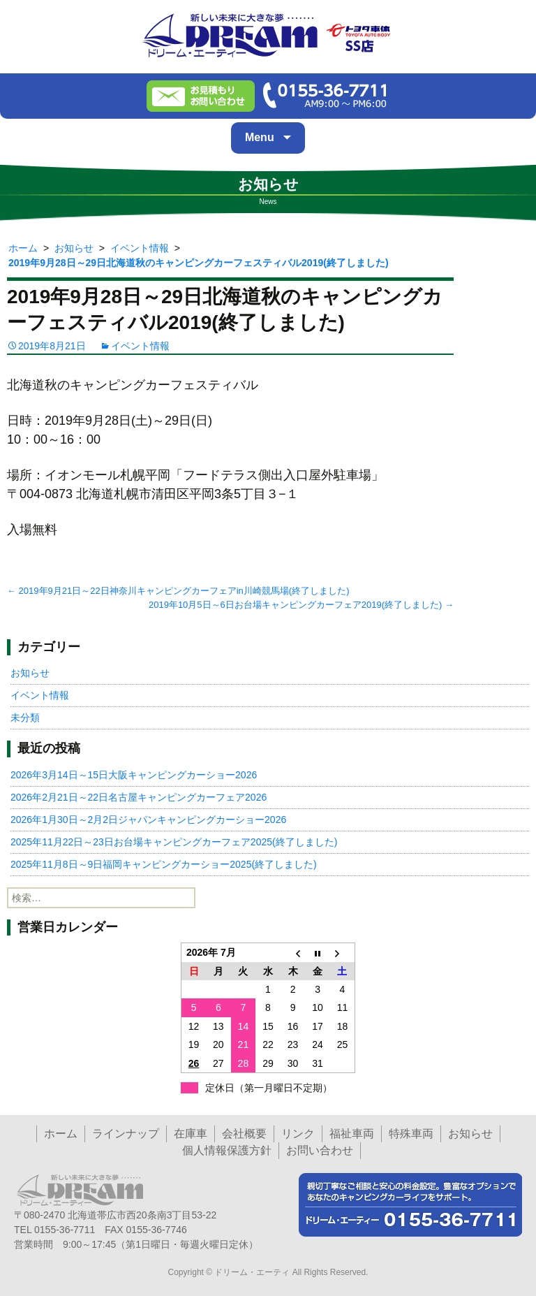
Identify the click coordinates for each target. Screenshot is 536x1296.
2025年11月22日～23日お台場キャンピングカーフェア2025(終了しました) (173, 841)
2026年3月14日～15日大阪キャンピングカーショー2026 (133, 774)
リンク (298, 1134)
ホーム (60, 1134)
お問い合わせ (319, 1150)
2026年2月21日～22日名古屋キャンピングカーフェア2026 (138, 797)
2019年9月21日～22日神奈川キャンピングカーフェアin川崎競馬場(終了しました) (178, 590)
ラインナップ (125, 1134)
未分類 (25, 717)
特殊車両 (411, 1134)
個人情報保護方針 (226, 1150)
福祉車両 (351, 1134)
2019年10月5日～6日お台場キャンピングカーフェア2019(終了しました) (301, 604)
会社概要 (244, 1134)
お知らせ (30, 672)
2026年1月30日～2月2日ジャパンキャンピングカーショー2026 (148, 819)
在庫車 (190, 1134)
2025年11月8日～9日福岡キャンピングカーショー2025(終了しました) (163, 864)
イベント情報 (140, 345)
